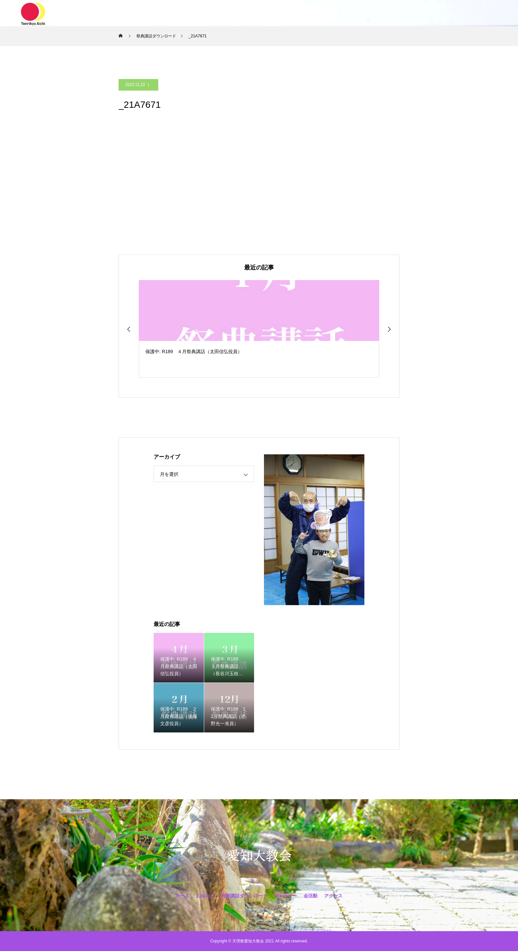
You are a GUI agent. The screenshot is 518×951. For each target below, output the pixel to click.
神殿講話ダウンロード (241, 13)
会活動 (320, 13)
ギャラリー (288, 13)
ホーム (166, 13)
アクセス (350, 13)
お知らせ (195, 13)
